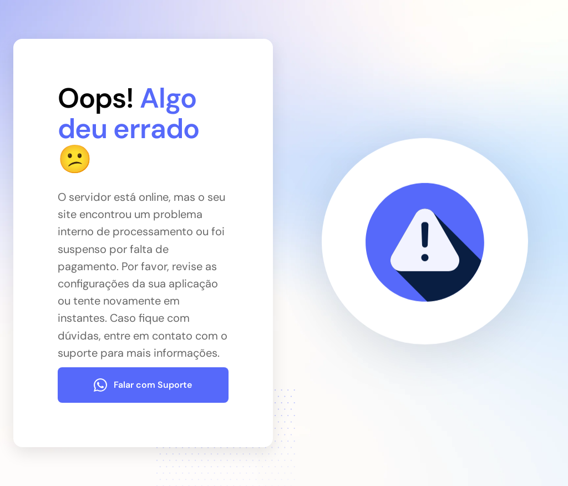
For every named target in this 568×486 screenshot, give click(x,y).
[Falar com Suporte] (143, 385)
